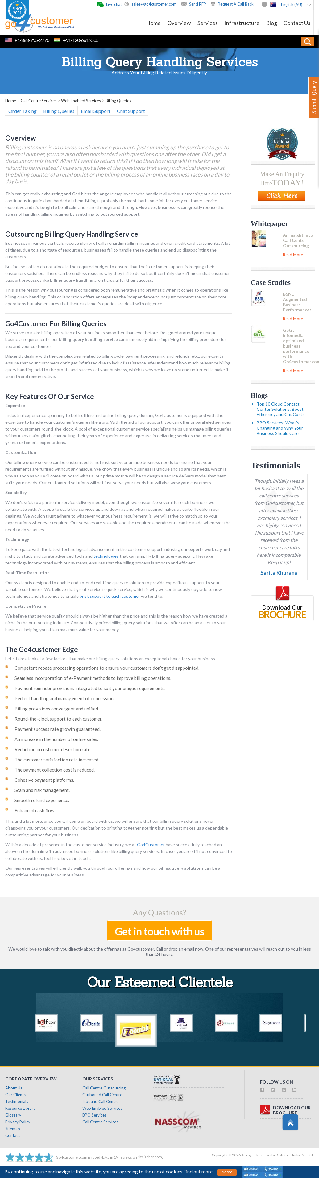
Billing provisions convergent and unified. (56, 708)
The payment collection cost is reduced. (54, 769)
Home (153, 22)
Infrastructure (241, 22)
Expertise (15, 405)
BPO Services (94, 1115)
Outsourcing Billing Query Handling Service (71, 234)
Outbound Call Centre (102, 1094)
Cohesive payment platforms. (44, 780)
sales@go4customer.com (153, 4)
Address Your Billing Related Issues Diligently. (159, 72)
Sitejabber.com (150, 1157)
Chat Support (131, 111)
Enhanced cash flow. (34, 810)
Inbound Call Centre (100, 1101)
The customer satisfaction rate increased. (56, 759)
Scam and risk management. (42, 790)
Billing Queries (58, 111)
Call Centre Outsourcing (104, 1087)
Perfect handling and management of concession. (64, 698)
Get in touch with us (159, 931)
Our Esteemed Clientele (159, 984)
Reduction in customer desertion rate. (52, 749)
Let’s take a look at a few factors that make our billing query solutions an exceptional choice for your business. (110, 658)
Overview (179, 22)
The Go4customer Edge (41, 649)
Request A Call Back (236, 4)
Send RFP (197, 4)
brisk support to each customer (110, 596)
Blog (271, 22)
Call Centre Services (100, 1121)
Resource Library (20, 1108)
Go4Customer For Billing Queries (55, 323)
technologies (106, 556)
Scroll (290, 1122)
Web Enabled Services (102, 1108)
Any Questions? (159, 912)
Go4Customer (151, 844)
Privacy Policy (17, 1121)
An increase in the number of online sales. (56, 739)
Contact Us (297, 22)
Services (207, 22)
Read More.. (294, 254)
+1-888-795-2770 (31, 40)
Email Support (95, 111)
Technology (17, 539)
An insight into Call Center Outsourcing (298, 240)
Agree (227, 1172)
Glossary (13, 1115)
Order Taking (22, 111)
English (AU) (291, 4)
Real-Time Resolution (27, 572)
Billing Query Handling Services (160, 63)
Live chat (114, 4)
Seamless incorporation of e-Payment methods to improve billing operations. (92, 678)
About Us (13, 1087)
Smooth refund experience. (41, 800)
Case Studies (271, 282)
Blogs (259, 395)
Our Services (97, 1078)
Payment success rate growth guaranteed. (57, 729)
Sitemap (12, 1128)
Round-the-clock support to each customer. (58, 719)
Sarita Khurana (279, 572)
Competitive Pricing (25, 606)
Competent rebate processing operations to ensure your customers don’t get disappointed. (106, 668)
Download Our (282, 607)
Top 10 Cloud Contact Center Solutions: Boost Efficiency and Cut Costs (280, 409)
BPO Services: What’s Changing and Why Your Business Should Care (280, 428)
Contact (12, 1135)
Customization (20, 452)
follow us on (276, 1081)
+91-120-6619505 (80, 40)
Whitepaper (269, 223)
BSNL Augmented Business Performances (297, 301)
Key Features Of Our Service (49, 396)
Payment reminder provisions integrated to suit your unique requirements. (89, 688)
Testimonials (275, 465)
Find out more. (198, 1171)
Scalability (16, 492)
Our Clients (15, 1094)
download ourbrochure (292, 1110)
